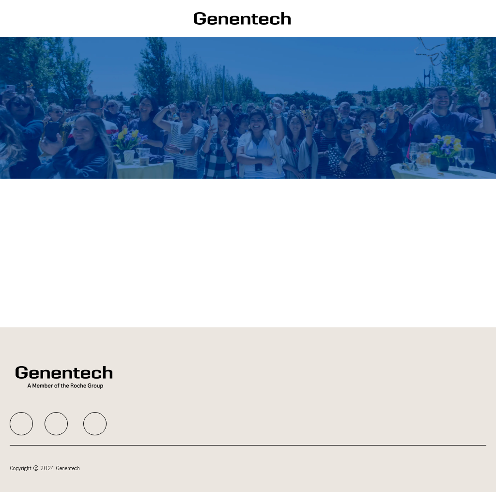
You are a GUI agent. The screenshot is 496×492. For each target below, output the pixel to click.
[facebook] (21, 423)
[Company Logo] (242, 18)
